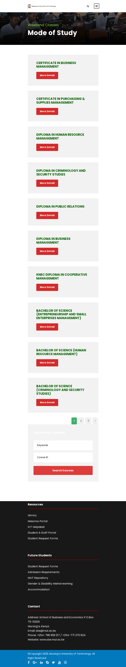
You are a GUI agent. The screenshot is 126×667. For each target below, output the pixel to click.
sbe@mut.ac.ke (46, 631)
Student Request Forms (43, 538)
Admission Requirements (43, 572)
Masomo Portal (37, 521)
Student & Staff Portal (42, 533)
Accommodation (39, 589)
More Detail (47, 75)
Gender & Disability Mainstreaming (50, 583)
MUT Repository (38, 578)
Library (32, 515)
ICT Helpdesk (36, 527)
